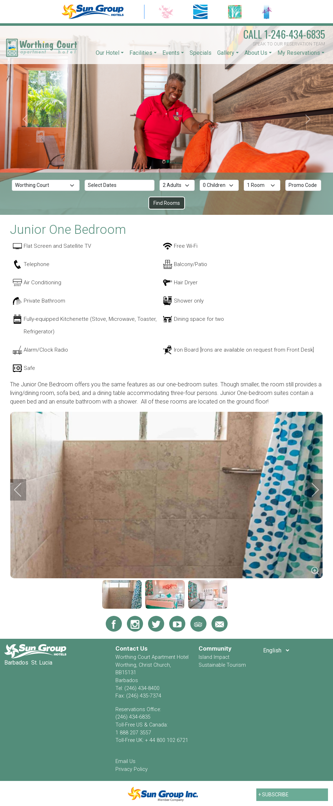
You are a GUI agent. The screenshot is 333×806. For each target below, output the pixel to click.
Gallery (225, 52)
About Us (255, 52)
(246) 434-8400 (142, 688)
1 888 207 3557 (133, 733)
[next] (310, 490)
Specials (200, 52)
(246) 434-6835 (133, 717)
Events (171, 52)
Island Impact (214, 657)
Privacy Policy (131, 769)
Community (215, 648)
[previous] (22, 490)
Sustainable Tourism (222, 665)
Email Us (125, 761)
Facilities (140, 52)
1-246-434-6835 (284, 34)
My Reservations (298, 52)
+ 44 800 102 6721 (166, 740)
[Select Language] (276, 650)
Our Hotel (107, 52)
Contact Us (131, 648)
